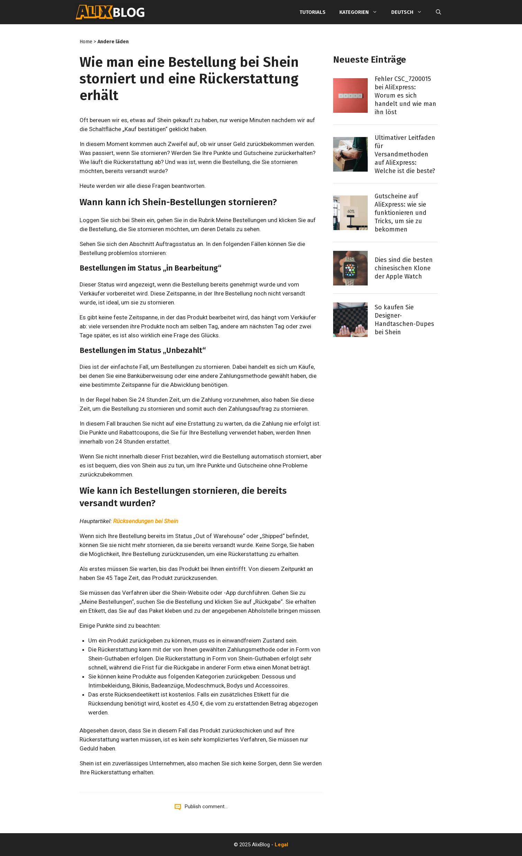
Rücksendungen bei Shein (145, 521)
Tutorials (313, 12)
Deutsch (410, 12)
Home (86, 42)
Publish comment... (206, 806)
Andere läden (113, 42)
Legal (281, 844)
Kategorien (361, 12)
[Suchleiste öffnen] (438, 12)
